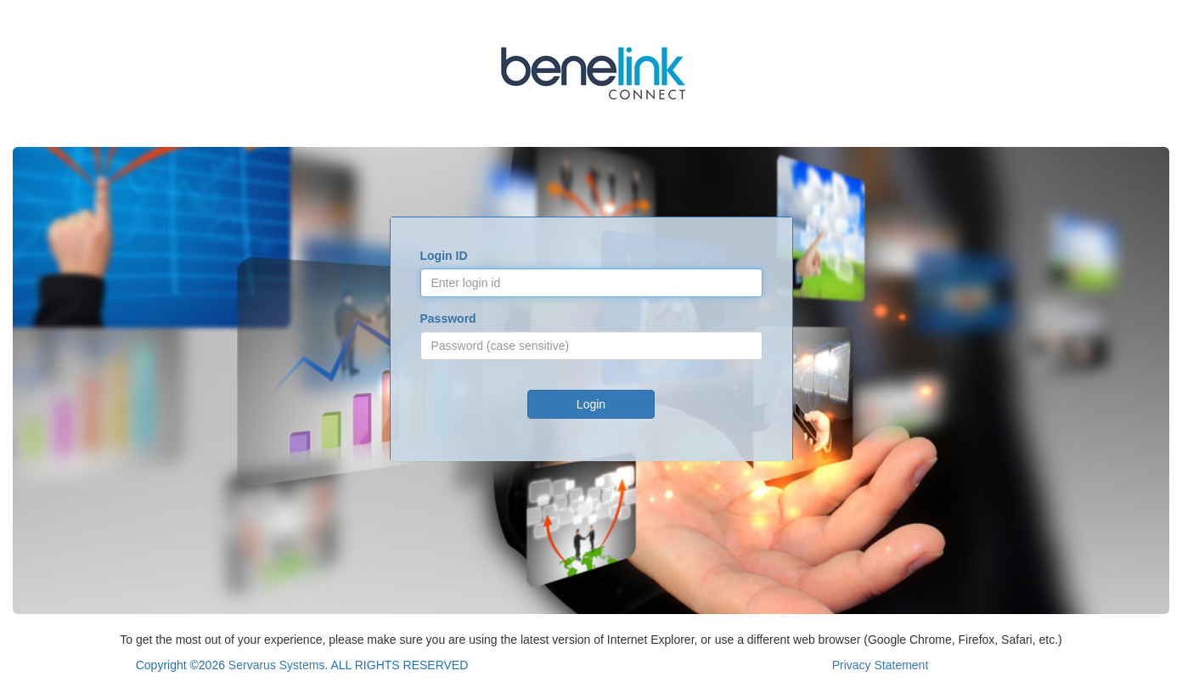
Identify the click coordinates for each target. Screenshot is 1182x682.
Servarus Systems (276, 665)
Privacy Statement (880, 665)
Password (448, 318)
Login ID (444, 255)
